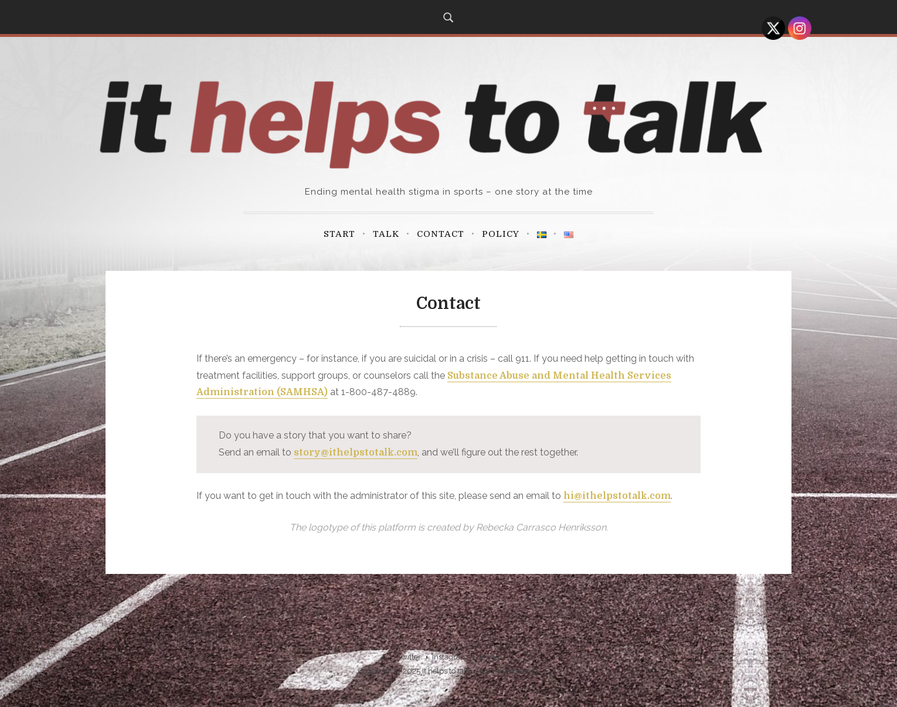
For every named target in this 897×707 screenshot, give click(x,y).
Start (339, 234)
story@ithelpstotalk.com (355, 452)
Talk (386, 234)
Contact (440, 234)
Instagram (450, 656)
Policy (500, 234)
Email (489, 656)
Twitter (409, 656)
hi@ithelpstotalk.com (617, 496)
